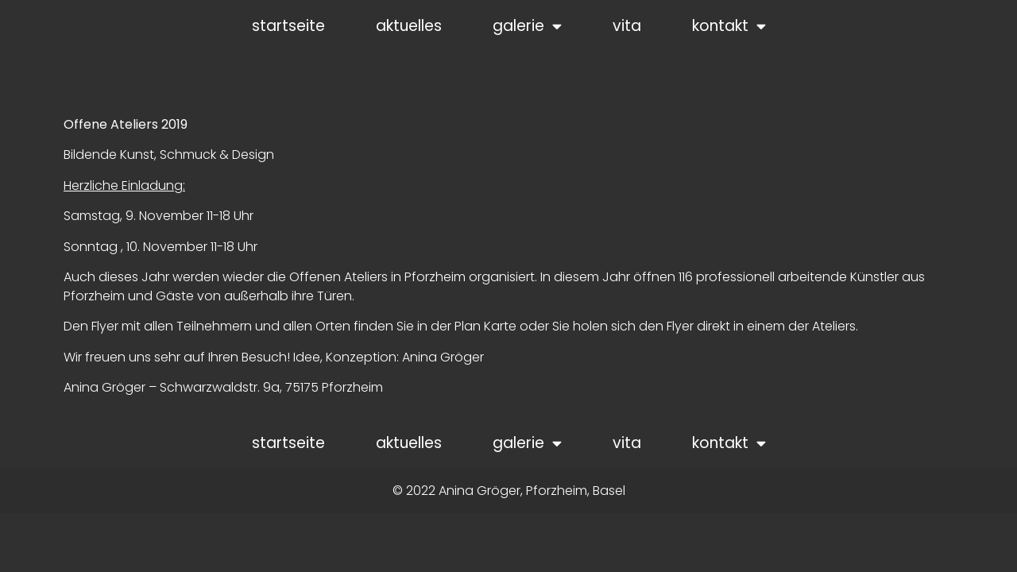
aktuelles (409, 26)
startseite (288, 26)
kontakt (729, 25)
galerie (527, 25)
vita (627, 26)
